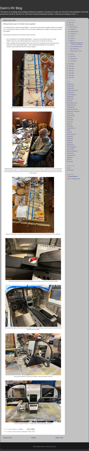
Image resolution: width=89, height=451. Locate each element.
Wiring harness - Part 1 (76, 51)
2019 (70, 63)
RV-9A (68, 121)
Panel (29, 431)
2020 (70, 25)
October (72, 29)
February (72, 58)
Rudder (69, 126)
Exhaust (69, 98)
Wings (68, 136)
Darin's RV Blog (11, 8)
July (71, 36)
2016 (70, 70)
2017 (70, 68)
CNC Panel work (74, 48)
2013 (70, 77)
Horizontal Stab (71, 109)
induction (69, 153)
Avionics (9, 431)
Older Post (59, 438)
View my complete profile (73, 178)
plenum (69, 161)
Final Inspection (71, 103)
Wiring (68, 138)
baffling (69, 140)
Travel (68, 132)
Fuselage (69, 107)
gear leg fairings (71, 151)
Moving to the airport (72, 111)
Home (33, 438)
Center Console (16, 431)
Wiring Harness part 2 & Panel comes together (76, 43)
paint (68, 159)
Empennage (70, 94)
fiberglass (69, 144)
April (71, 54)
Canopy (69, 88)
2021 (70, 22)
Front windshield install (76, 46)
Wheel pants (70, 134)
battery (69, 142)
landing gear (70, 155)
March (72, 56)
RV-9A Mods (70, 170)
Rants (68, 124)
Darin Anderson (73, 176)
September (73, 31)
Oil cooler (69, 115)
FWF (68, 100)
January (72, 60)
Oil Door (69, 113)
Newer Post (7, 438)
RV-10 (33, 431)
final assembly (71, 147)
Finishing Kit (24, 431)
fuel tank (69, 149)
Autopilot (69, 84)
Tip (68, 130)
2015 (70, 73)
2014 (70, 75)
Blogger (54, 446)
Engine (69, 96)
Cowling (69, 92)
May (71, 40)
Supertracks (70, 128)
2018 (70, 66)
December (73, 27)
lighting (69, 157)
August (72, 33)
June (71, 38)
